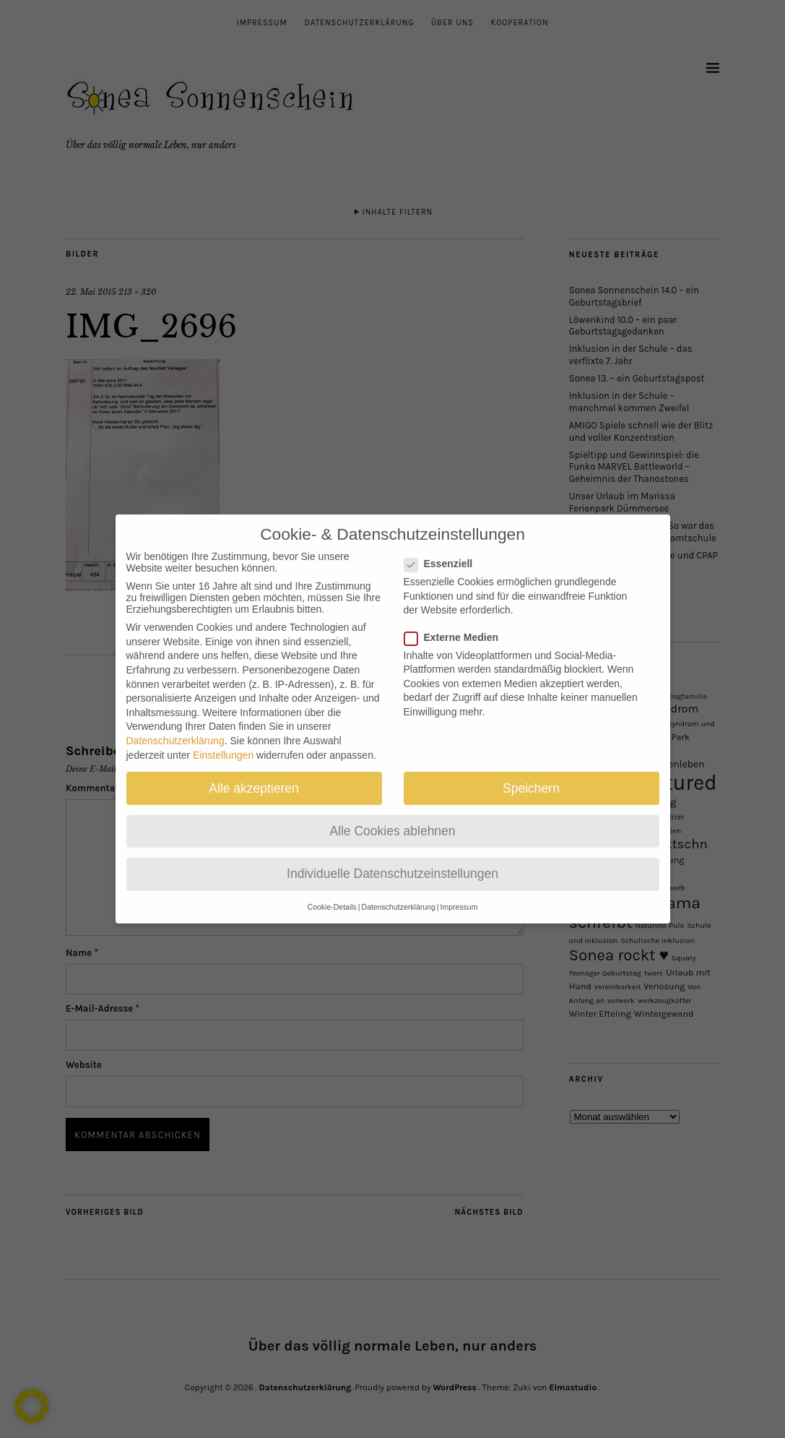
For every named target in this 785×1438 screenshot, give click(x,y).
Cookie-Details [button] (332, 893)
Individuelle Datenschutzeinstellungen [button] (392, 860)
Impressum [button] (458, 893)
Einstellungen (223, 740)
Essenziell (444, 550)
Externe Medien (457, 623)
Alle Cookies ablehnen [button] (392, 816)
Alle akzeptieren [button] (254, 774)
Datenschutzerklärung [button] (398, 893)
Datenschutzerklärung (175, 727)
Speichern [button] (531, 774)
